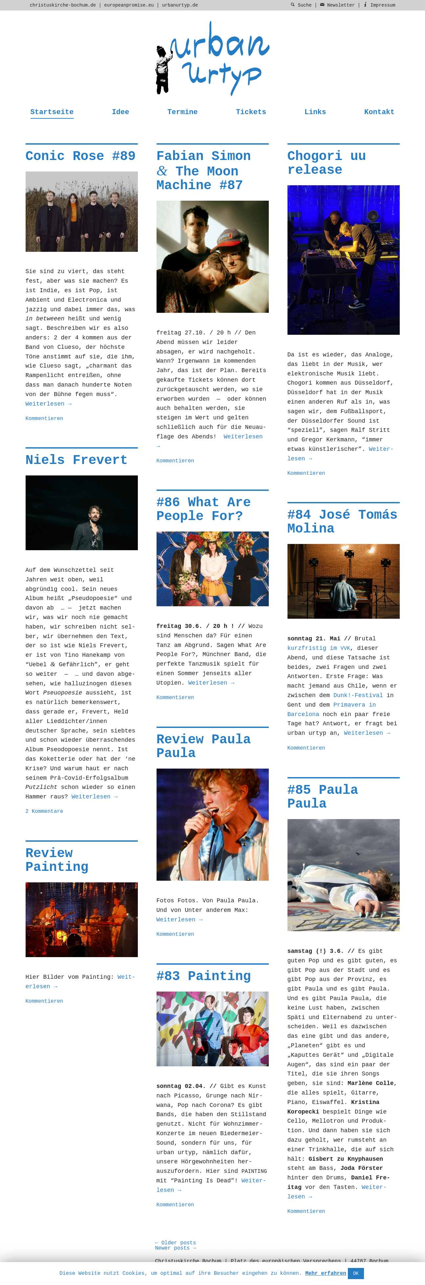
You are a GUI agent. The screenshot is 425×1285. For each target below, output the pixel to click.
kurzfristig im (318, 648)
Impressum (379, 5)
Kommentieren (44, 419)
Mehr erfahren (325, 1273)
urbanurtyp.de (180, 5)
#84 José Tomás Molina (342, 522)
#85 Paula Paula (322, 797)
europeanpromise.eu (129, 5)
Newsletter (337, 5)
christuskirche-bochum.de (63, 5)
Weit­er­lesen (49, 404)
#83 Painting (204, 976)
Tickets (251, 112)
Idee (120, 112)
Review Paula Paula (204, 747)
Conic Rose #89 (81, 156)
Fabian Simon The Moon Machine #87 (204, 171)
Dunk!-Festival (358, 695)
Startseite (52, 112)
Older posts (175, 1243)
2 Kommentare (44, 811)
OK (356, 1273)
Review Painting (57, 860)
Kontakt (379, 112)
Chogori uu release (326, 163)
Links (315, 112)
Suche (300, 5)
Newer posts (175, 1248)
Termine (182, 112)
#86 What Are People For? (204, 509)
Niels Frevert (77, 460)
